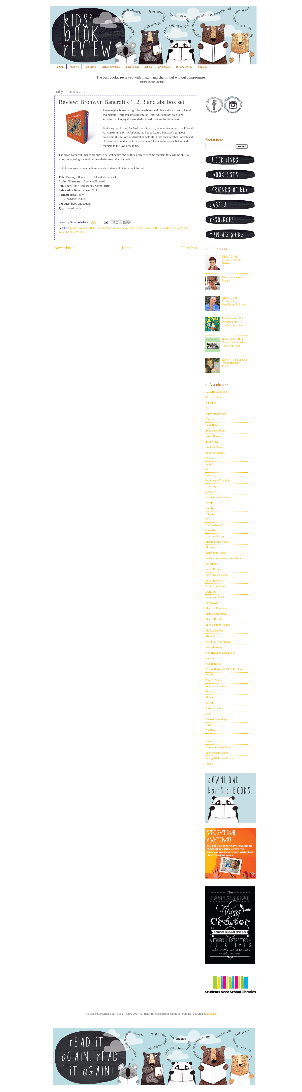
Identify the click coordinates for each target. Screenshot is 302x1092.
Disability (210, 486)
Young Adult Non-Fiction (219, 758)
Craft (208, 469)
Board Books (112, 228)
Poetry (209, 674)
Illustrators (211, 547)
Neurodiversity (213, 647)
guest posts (132, 66)
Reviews (160, 228)
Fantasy (209, 513)
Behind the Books (215, 430)
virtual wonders (111, 66)
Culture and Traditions (218, 480)
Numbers (148, 228)
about (60, 66)
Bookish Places (214, 447)
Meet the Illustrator (216, 608)
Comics (209, 464)
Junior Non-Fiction (216, 575)
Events (209, 502)
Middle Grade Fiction (217, 624)
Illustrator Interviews (217, 541)
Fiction (209, 519)
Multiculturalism (214, 630)
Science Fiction (214, 708)
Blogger (211, 1013)
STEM (209, 702)
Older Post (189, 248)
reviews (74, 66)
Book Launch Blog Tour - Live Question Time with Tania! (234, 342)
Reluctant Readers (215, 686)
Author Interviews (215, 413)
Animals (84, 228)
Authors (209, 419)
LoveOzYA (211, 602)
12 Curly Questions (216, 391)
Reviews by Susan (176, 228)
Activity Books (213, 397)
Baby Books (97, 228)
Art (207, 408)
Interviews (211, 563)
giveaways (164, 66)
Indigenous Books (131, 228)
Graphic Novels (214, 525)
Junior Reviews (214, 580)
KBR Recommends (216, 586)
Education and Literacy (218, 497)
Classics (210, 458)
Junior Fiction (213, 569)
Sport (208, 713)
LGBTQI (210, 591)
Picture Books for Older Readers (223, 669)
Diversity (210, 491)
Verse (208, 741)
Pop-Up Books (213, 680)
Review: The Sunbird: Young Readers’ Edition (234, 363)
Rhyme (209, 697)
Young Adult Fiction (217, 752)
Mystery (210, 636)
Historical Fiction (215, 536)
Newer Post (63, 248)
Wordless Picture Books (218, 747)
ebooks (209, 763)
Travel (209, 736)
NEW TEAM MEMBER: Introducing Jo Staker (234, 301)
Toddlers (81, 232)
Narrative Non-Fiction (218, 641)
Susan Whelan (67, 232)
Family (209, 508)
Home (126, 248)
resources (90, 66)
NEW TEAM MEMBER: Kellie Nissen (232, 260)
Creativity (211, 475)
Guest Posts (212, 530)
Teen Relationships (216, 719)
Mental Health (213, 619)
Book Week (211, 441)
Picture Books (213, 663)
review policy (184, 66)
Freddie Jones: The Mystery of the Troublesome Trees (233, 322)
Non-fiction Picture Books (220, 652)
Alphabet (72, 228)
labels (148, 66)
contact (202, 66)
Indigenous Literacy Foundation (223, 558)
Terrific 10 (211, 725)
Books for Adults (215, 452)
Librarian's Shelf (214, 597)
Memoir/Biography (216, 613)
